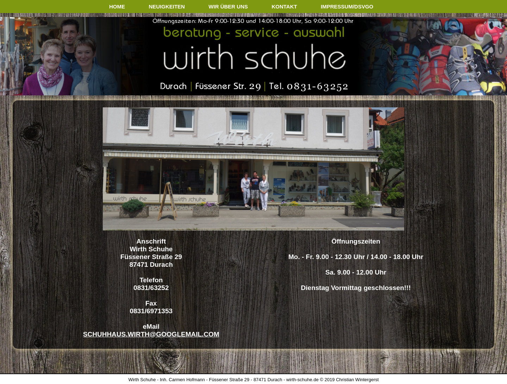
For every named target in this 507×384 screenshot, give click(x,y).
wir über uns (228, 7)
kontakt (284, 7)
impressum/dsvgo (347, 7)
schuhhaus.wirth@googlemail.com (151, 334)
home (117, 7)
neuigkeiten (167, 7)
